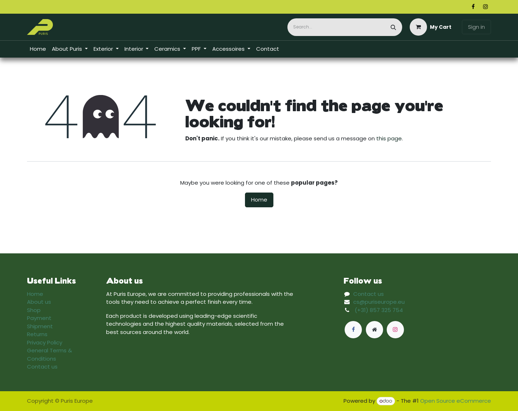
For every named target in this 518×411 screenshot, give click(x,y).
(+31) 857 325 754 (379, 310)
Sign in (476, 27)
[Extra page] (374, 329)
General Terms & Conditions (49, 354)
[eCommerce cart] (431, 27)
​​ (485, 49)
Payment (39, 318)
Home (259, 199)
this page (389, 138)
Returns (37, 334)
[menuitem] (38, 49)
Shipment (40, 326)
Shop (34, 310)
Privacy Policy (44, 342)
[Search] (393, 27)
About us (39, 302)
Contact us (42, 366)
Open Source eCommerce (455, 401)
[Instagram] (485, 6)
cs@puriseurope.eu (379, 302)
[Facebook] (473, 6)
